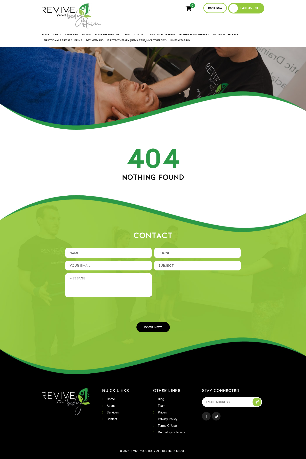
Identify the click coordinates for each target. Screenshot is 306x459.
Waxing (86, 34)
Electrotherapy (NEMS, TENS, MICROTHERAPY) (136, 40)
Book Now (215, 8)
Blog (161, 399)
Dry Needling (94, 40)
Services (113, 412)
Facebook (206, 416)
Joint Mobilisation (162, 34)
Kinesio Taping (180, 40)
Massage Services (107, 34)
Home (45, 34)
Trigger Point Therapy (194, 34)
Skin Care (71, 34)
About (57, 34)
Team (126, 34)
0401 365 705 (250, 8)
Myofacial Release (225, 34)
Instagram (216, 416)
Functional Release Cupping (63, 40)
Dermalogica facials (171, 432)
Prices (162, 412)
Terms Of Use (167, 426)
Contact (140, 34)
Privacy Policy (167, 419)
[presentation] (153, 307)
